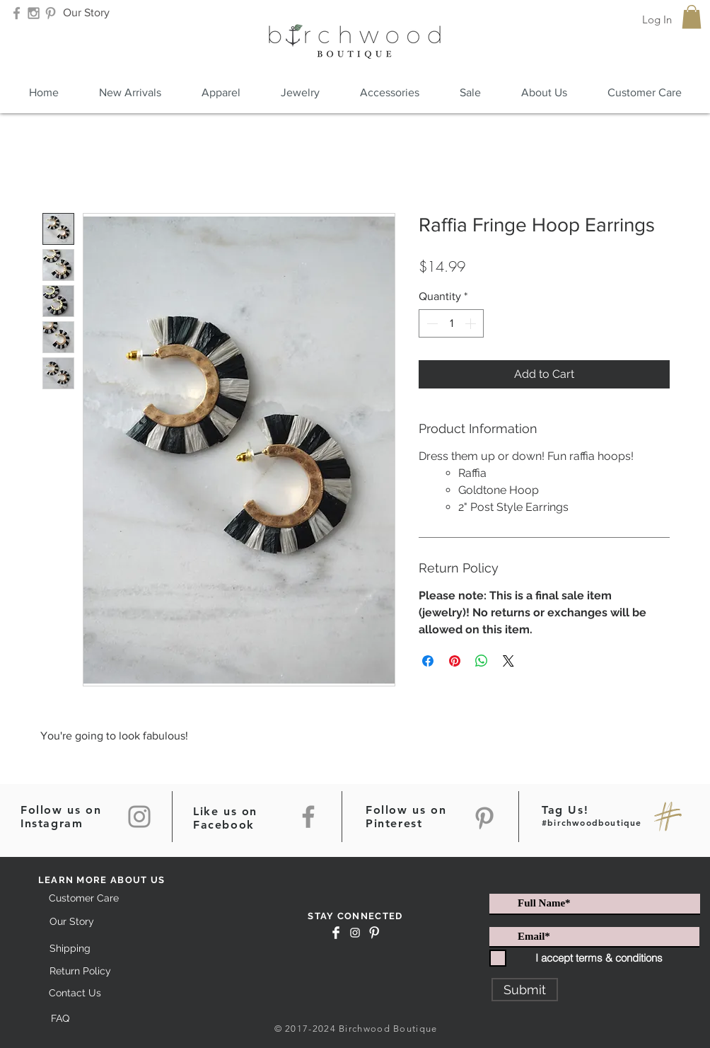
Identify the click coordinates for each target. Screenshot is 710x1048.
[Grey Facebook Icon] (16, 13)
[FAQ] (60, 1019)
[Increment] (472, 323)
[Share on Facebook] (427, 660)
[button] (692, 16)
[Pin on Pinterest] (454, 660)
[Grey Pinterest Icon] (50, 13)
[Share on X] (508, 660)
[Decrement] (431, 323)
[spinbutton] (451, 323)
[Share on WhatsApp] (481, 660)
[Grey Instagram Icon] (33, 13)
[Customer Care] (83, 899)
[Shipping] (69, 949)
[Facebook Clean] (336, 932)
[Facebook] (308, 816)
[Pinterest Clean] (374, 932)
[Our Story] (86, 13)
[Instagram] (139, 816)
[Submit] (524, 989)
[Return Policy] (80, 972)
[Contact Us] (74, 993)
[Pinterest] (484, 818)
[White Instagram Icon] (355, 932)
